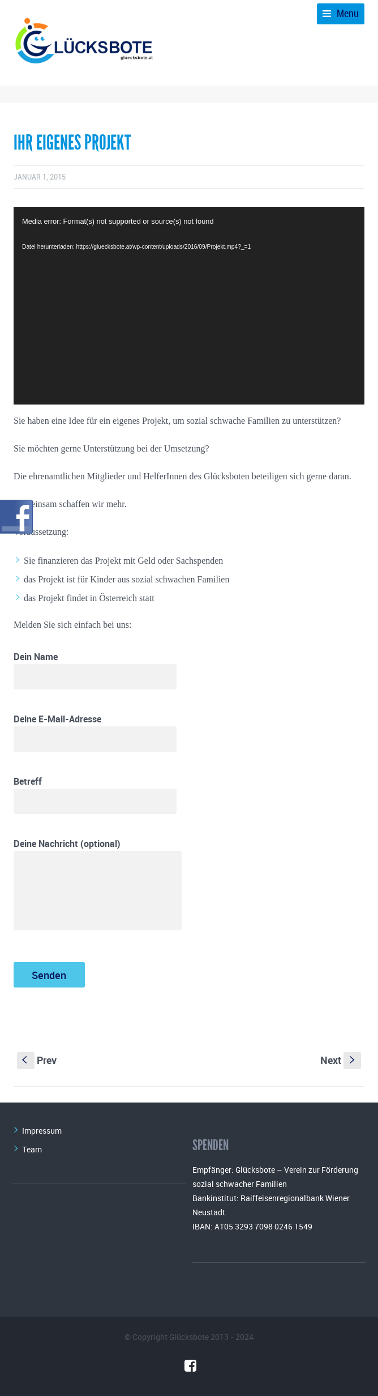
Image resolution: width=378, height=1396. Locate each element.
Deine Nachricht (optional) (98, 883)
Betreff (95, 794)
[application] (189, 306)
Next (340, 1060)
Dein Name (95, 670)
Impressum (42, 1130)
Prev (37, 1060)
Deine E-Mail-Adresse (95, 732)
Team (32, 1149)
